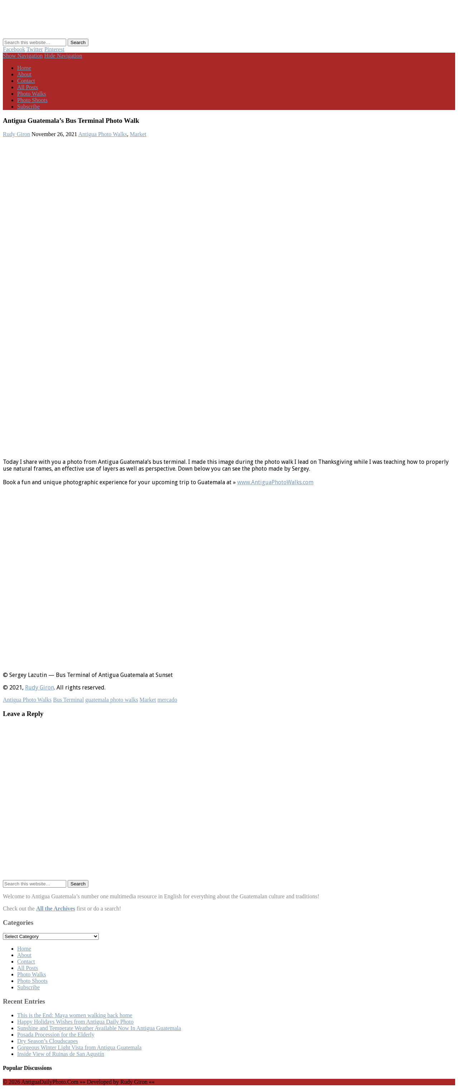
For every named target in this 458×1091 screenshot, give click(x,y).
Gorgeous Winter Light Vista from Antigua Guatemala (79, 1047)
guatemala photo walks (111, 700)
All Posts (27, 87)
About (24, 74)
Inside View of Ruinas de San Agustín (60, 1054)
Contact (26, 81)
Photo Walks (31, 94)
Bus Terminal (68, 700)
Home (24, 68)
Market (138, 134)
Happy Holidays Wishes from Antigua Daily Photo (75, 1022)
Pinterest (54, 49)
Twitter (34, 49)
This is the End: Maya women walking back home (74, 1015)
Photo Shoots (32, 100)
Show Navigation (23, 56)
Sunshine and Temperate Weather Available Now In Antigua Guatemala (99, 1028)
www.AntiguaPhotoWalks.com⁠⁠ (275, 482)
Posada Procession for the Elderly (55, 1035)
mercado (167, 700)
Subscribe (28, 107)
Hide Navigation (63, 56)
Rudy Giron (16, 134)
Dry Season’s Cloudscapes (47, 1041)
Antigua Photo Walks (102, 134)
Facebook (14, 49)
